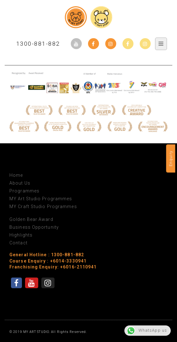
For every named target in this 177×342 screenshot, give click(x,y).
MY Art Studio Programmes (40, 198)
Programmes (24, 190)
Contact (18, 242)
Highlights (21, 234)
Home (16, 175)
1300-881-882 (38, 43)
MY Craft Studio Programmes (43, 206)
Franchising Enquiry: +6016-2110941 (52, 266)
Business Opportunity (34, 227)
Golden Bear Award (31, 219)
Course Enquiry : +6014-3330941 (47, 260)
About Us (19, 183)
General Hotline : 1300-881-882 (46, 254)
